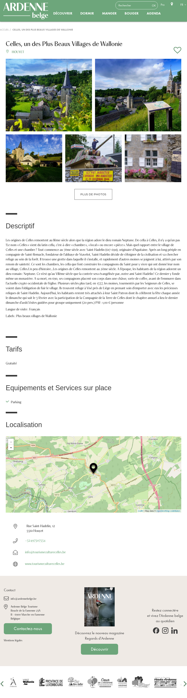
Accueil (4, 29)
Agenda (154, 13)
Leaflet (140, 510)
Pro (162, 4)
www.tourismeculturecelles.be (44, 563)
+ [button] (11, 441)
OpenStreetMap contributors (168, 510)
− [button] (11, 447)
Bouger (132, 13)
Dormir (87, 13)
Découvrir (62, 13)
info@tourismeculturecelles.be (45, 551)
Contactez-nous (28, 628)
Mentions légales (13, 640)
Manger (109, 13)
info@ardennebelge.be (23, 598)
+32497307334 (35, 540)
